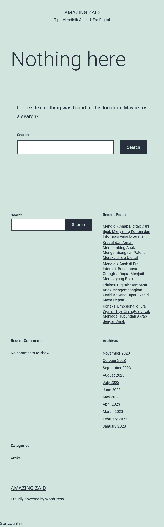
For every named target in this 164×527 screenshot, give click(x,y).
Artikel (16, 458)
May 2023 (111, 397)
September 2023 (117, 367)
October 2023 (114, 360)
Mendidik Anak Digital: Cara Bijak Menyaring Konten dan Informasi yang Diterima (126, 231)
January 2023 (114, 426)
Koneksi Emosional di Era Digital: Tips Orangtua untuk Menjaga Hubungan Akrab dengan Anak (126, 313)
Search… (24, 134)
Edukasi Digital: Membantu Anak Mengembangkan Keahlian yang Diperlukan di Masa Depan (126, 292)
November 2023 (116, 353)
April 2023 (111, 404)
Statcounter (11, 523)
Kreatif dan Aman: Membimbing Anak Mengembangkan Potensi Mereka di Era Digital (124, 250)
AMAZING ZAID (82, 13)
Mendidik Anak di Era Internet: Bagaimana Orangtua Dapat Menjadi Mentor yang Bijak (123, 271)
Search (17, 215)
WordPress (54, 499)
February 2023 (115, 419)
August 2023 (113, 375)
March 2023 (113, 411)
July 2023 (111, 382)
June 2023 (112, 389)
